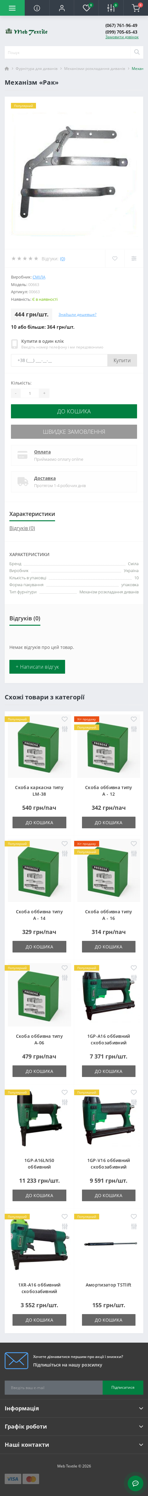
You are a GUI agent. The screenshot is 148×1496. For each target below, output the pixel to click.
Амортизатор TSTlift (109, 1285)
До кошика (74, 411)
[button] (61, 8)
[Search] (136, 52)
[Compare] (133, 258)
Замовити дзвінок (122, 37)
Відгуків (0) (22, 528)
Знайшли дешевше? (77, 314)
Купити (122, 360)
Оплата (42, 452)
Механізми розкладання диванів (94, 68)
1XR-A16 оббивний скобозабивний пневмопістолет (39, 1291)
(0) (62, 259)
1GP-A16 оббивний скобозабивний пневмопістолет (108, 1042)
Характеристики (32, 513)
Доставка (45, 478)
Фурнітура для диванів (37, 68)
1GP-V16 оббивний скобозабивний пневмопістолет (108, 1166)
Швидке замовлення (74, 431)
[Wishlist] (114, 258)
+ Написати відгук (37, 666)
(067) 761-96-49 (121, 25)
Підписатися (123, 1387)
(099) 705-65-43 (121, 32)
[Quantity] (29, 393)
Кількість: (21, 383)
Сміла (39, 277)
